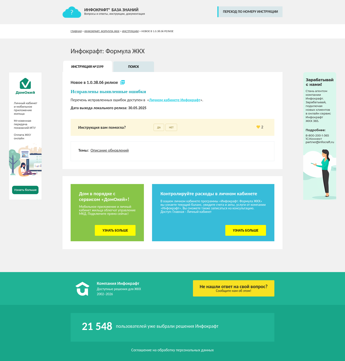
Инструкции (130, 31)
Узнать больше (115, 230)
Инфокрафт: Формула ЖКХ (101, 31)
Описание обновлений (109, 150)
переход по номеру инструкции (250, 11)
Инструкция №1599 (87, 66)
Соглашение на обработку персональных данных (172, 350)
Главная (76, 31)
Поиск (133, 66)
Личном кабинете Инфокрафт (174, 100)
